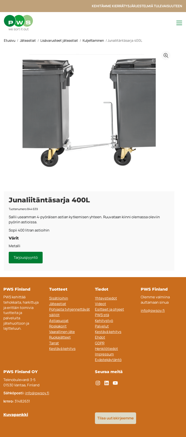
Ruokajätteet (60, 337)
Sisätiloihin (58, 298)
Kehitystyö (104, 320)
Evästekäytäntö (108, 359)
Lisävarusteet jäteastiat (59, 40)
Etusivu (9, 40)
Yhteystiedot (106, 298)
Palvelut (102, 326)
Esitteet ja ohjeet (109, 309)
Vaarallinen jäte (62, 331)
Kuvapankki (15, 414)
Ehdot (100, 337)
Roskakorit (58, 326)
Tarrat (54, 343)
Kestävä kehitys (62, 348)
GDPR (99, 343)
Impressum (104, 354)
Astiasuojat (59, 320)
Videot (100, 303)
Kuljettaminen (93, 40)
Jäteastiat (28, 40)
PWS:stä (102, 314)
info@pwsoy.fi (153, 310)
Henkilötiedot (106, 348)
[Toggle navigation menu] (177, 23)
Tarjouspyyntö (26, 257)
